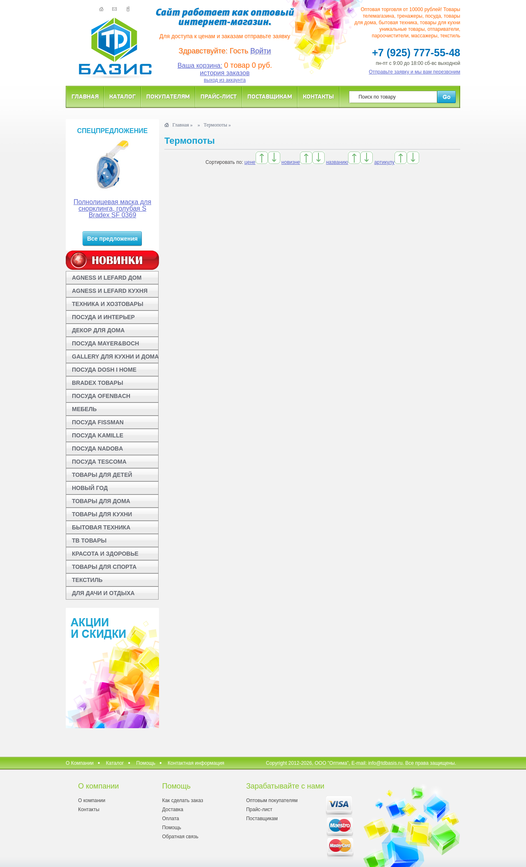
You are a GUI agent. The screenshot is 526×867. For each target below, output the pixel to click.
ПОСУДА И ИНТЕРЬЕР (103, 317)
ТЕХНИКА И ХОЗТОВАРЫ (107, 304)
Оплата (170, 818)
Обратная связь (180, 836)
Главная (85, 96)
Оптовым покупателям (272, 800)
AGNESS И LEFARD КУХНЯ (110, 290)
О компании (91, 800)
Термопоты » (217, 125)
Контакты (318, 96)
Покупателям (168, 96)
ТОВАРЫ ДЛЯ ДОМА (101, 501)
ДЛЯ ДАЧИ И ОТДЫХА (103, 593)
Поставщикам (269, 96)
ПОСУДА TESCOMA (99, 461)
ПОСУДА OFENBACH (101, 396)
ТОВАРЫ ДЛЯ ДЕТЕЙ (102, 474)
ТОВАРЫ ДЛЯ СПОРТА (104, 566)
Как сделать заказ (182, 800)
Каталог (122, 96)
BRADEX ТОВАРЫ (97, 382)
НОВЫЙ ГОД (90, 488)
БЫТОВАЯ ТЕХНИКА (101, 527)
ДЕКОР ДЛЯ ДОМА (98, 330)
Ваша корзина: (200, 65)
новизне (290, 162)
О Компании (80, 763)
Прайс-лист (219, 96)
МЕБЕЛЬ (84, 409)
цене (250, 162)
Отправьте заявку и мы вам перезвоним (415, 72)
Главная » (182, 125)
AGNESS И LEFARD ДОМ (106, 277)
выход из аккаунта (225, 80)
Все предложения (112, 238)
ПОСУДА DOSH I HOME (104, 369)
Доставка (172, 809)
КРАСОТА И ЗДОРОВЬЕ (105, 553)
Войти (260, 51)
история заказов (225, 72)
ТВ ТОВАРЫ (89, 540)
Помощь (145, 763)
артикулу (384, 162)
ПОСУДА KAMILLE (97, 435)
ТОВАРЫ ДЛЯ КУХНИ (102, 514)
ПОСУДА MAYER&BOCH (105, 343)
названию (337, 162)
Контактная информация (196, 763)
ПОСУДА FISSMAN (98, 422)
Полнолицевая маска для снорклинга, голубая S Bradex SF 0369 (112, 208)
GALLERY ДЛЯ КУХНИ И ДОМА (115, 356)
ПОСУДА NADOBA (97, 448)
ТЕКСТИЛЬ (87, 580)
